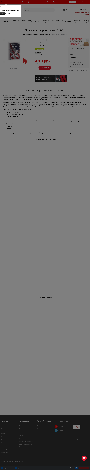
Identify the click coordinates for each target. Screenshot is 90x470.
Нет (9, 13)
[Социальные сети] (84, 458)
